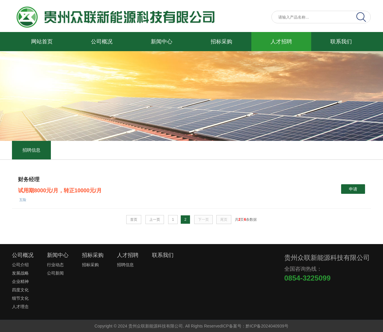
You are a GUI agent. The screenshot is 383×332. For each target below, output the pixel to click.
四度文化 (20, 289)
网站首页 (42, 42)
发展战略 (20, 273)
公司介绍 (20, 264)
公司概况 (102, 42)
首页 (133, 219)
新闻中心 (161, 42)
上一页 (154, 219)
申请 (353, 189)
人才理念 (20, 306)
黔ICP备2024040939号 (267, 326)
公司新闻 (55, 273)
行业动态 (55, 264)
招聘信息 (31, 150)
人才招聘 (281, 42)
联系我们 (341, 42)
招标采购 (221, 42)
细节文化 (20, 298)
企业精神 (20, 281)
